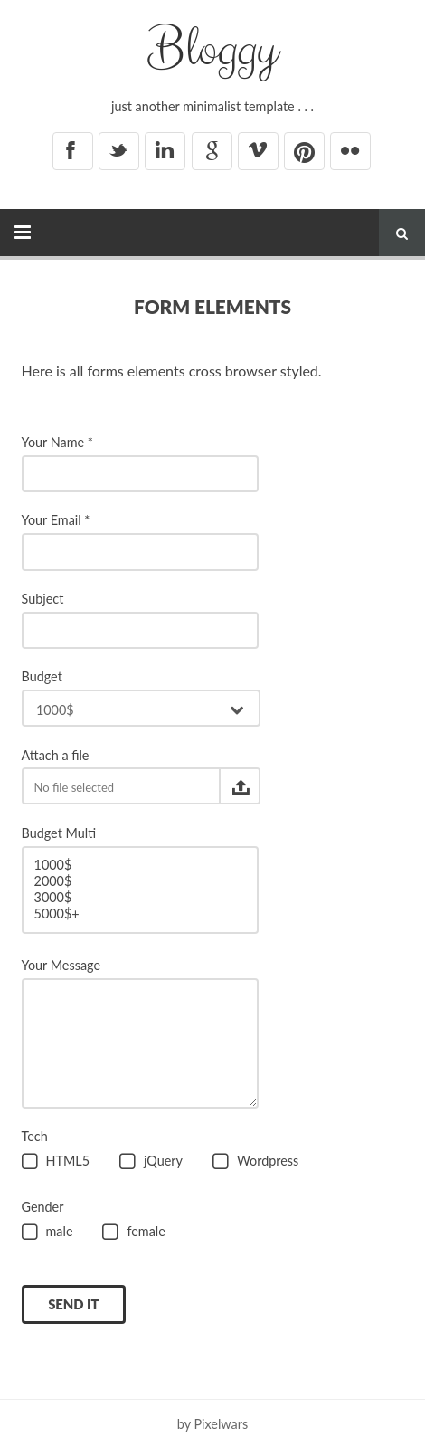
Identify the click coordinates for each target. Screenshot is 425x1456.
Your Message (61, 965)
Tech (35, 1136)
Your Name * (57, 442)
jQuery (151, 1162)
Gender (43, 1206)
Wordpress (255, 1162)
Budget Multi (59, 833)
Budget (42, 676)
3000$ (140, 898)
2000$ (140, 881)
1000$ (140, 865)
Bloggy (212, 50)
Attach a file (56, 755)
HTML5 (56, 1162)
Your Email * (56, 520)
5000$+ (140, 914)
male (47, 1233)
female (133, 1233)
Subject (43, 598)
